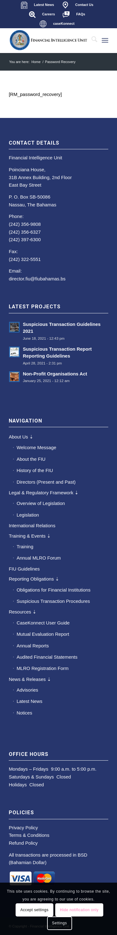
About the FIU (31, 459)
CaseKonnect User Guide (43, 622)
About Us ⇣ (21, 436)
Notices (24, 712)
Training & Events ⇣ (30, 536)
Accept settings (34, 910)
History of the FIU (35, 470)
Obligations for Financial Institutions (53, 589)
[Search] (91, 40)
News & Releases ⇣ (30, 679)
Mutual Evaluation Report (43, 634)
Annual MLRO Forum (39, 557)
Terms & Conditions (29, 835)
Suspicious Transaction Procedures (53, 601)
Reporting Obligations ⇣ (34, 579)
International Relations (32, 525)
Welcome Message (36, 447)
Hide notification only (79, 910)
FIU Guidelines (24, 568)
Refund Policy (23, 843)
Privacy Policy (23, 827)
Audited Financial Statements (47, 657)
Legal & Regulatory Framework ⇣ (44, 492)
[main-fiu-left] (48, 40)
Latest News (29, 701)
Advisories (27, 690)
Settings (59, 923)
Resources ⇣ (23, 611)
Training (25, 546)
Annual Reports (33, 645)
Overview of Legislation (41, 503)
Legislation (28, 515)
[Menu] (105, 40)
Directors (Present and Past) (46, 482)
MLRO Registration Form (43, 668)
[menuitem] (37, 5)
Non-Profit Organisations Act (55, 373)
